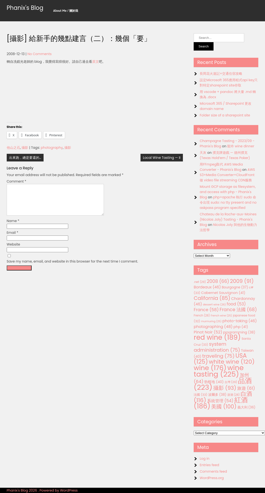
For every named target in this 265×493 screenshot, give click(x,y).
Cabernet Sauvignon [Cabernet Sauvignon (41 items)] (223, 292)
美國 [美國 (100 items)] (224, 406)
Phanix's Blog (25, 8)
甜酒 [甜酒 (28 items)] (233, 395)
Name (13, 226)
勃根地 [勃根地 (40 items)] (214, 381)
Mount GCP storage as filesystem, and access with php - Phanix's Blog (227, 192)
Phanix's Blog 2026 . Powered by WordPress (42, 490)
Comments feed (213, 471)
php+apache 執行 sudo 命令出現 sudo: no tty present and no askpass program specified (228, 202)
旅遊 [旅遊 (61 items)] (246, 388)
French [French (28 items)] (202, 315)
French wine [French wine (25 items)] (221, 315)
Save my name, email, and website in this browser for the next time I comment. (72, 267)
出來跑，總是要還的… (25, 157)
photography (52, 147)
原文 (95, 61)
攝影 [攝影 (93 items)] (224, 388)
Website (13, 250)
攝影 (25, 147)
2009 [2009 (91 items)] (242, 281)
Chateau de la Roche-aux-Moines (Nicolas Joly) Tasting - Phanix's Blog (228, 219)
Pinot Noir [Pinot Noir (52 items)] (208, 332)
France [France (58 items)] (206, 310)
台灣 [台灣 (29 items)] (231, 382)
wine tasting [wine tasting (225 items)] (219, 371)
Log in (204, 458)
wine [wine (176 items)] (210, 368)
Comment (16, 181)
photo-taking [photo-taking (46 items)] (239, 321)
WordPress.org (212, 478)
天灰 (203, 152)
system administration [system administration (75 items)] (217, 347)
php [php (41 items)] (240, 326)
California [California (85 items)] (212, 298)
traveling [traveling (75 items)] (218, 356)
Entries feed (209, 465)
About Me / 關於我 (65, 10)
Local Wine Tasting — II (161, 157)
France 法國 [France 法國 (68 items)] (238, 309)
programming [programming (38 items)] (239, 332)
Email (12, 238)
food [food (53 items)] (236, 304)
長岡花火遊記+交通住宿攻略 (221, 73)
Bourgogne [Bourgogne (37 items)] (235, 287)
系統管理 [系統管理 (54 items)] (220, 401)
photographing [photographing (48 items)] (213, 326)
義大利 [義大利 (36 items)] (246, 407)
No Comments (39, 54)
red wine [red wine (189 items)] (217, 337)
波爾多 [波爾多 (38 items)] (217, 394)
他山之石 (13, 147)
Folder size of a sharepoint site (225, 115)
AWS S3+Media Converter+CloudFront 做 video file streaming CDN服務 (227, 175)
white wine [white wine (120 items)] (231, 362)
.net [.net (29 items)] (200, 282)
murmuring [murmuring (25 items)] (211, 321)
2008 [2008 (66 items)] (218, 281)
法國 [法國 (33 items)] (200, 394)
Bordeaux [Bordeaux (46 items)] (207, 287)
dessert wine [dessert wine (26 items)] (214, 304)
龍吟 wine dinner (240, 146)
